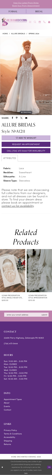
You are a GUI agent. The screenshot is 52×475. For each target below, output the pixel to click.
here (25, 473)
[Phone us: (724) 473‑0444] (44, 22)
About (6, 402)
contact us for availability (18, 206)
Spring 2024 (34, 33)
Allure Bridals (18, 33)
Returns (7, 444)
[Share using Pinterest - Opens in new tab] (16, 118)
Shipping (8, 440)
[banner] (14, 22)
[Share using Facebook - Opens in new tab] (12, 118)
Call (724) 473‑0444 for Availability (26, 150)
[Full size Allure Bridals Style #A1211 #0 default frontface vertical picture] (26, 76)
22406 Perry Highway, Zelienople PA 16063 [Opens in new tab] (24, 337)
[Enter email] (26, 315)
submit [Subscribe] (44, 314)
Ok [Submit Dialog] (49, 467)
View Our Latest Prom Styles (26, 2)
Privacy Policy (10, 430)
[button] (30, 22)
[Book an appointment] (39, 22)
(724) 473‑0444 (11, 343)
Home (5, 33)
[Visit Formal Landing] (13, 11)
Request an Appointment (26, 144)
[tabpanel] (26, 76)
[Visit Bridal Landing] (39, 11)
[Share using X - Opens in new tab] (21, 118)
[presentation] (12, 270)
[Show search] (35, 22)
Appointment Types (13, 399)
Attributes (9, 158)
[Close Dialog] (2, 467)
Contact (7, 409)
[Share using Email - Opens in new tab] (26, 118)
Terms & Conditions (13, 433)
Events (7, 406)
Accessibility (9, 437)
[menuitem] (13, 11)
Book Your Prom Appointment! (26, 5)
